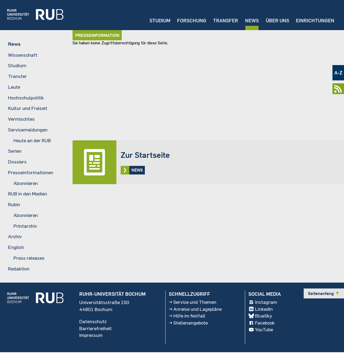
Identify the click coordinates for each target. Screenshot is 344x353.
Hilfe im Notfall (187, 316)
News (251, 20)
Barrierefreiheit (95, 329)
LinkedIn (260, 309)
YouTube (261, 330)
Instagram (263, 302)
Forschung (190, 20)
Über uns (276, 20)
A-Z (338, 73)
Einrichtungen (315, 20)
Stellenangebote (189, 323)
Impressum (91, 336)
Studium (157, 20)
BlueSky (260, 316)
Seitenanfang (324, 293)
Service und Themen (193, 302)
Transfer (224, 20)
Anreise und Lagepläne (195, 309)
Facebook (262, 323)
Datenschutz (93, 322)
